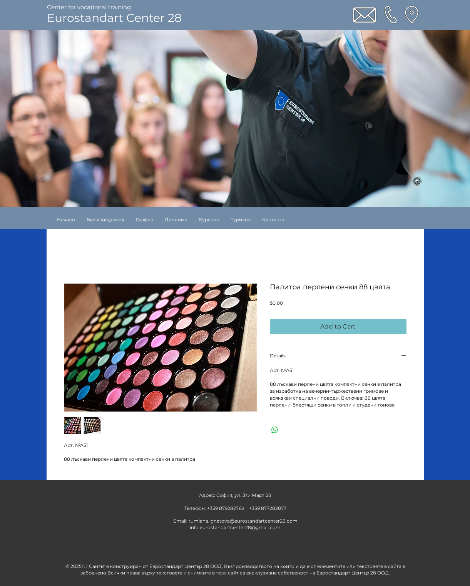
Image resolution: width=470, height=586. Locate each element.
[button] (209, 219)
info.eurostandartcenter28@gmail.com (235, 527)
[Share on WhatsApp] (274, 430)
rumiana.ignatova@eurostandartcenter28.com (243, 521)
